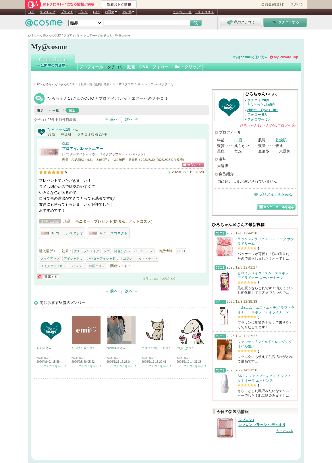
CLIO (65, 143)
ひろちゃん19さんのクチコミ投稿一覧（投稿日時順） (77, 84)
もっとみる (284, 431)
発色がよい (122, 251)
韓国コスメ (97, 266)
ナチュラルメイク (86, 251)
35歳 (238, 140)
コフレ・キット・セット (140, 258)
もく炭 (41, 348)
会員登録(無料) (272, 4)
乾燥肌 (281, 140)
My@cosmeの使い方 (249, 57)
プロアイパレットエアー (82, 148)
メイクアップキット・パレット (121, 154)
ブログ (83, 11)
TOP (31, 11)
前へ (114, 119)
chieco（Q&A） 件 (262, 110)
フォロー (160, 67)
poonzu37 (113, 348)
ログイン (297, 4)
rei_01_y (182, 348)
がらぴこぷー (81, 348)
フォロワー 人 (259, 119)
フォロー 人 (257, 115)
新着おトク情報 (119, 5)
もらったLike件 (263, 105)
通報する (48, 276)
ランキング (47, 11)
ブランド (67, 11)
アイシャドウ (73, 258)
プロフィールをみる (276, 194)
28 (101, 134)
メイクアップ (49, 258)
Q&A (96, 11)
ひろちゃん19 (58, 129)
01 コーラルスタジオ (62, 233)
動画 (131, 67)
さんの (268, 126)
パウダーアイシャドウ (79, 154)
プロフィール (91, 67)
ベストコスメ (204, 12)
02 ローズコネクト (108, 233)
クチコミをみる (53, 366)
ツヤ (106, 251)
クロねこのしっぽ (153, 348)
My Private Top (286, 57)
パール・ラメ (143, 251)
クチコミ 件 (258, 100)
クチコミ (115, 67)
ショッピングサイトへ (193, 165)
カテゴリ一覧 (182, 12)
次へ (129, 119)
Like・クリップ (186, 67)
